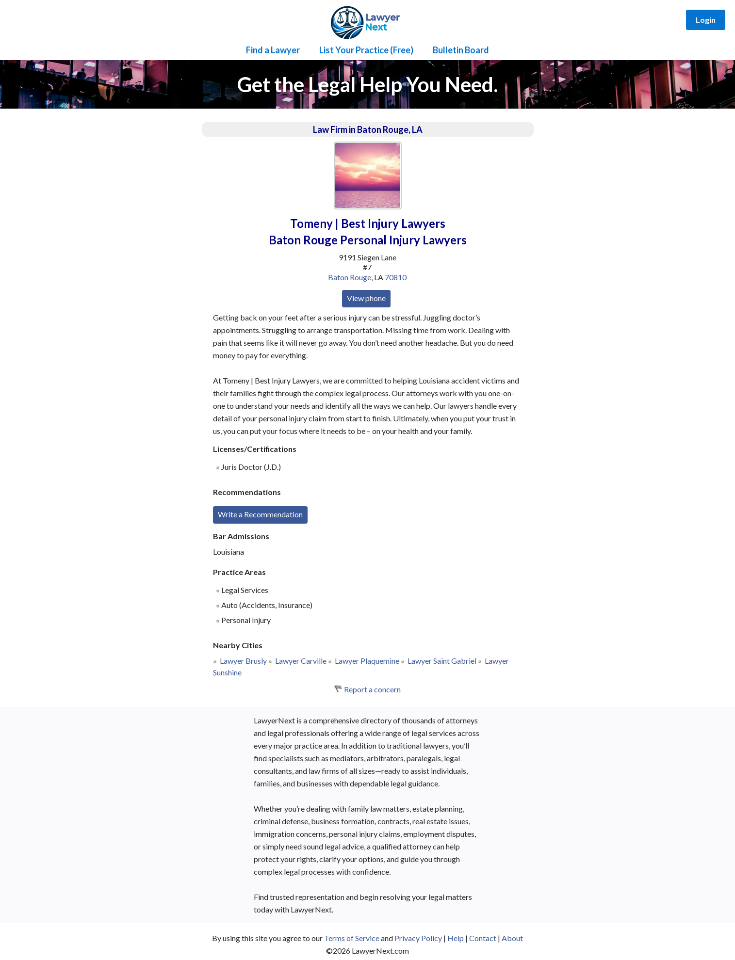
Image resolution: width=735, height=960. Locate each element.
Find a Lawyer (273, 50)
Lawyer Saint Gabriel (442, 660)
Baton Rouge (349, 277)
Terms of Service (351, 938)
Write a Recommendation (260, 514)
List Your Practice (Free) (366, 50)
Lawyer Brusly (243, 660)
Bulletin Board (461, 50)
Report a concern (372, 689)
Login (706, 19)
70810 (396, 277)
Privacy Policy (418, 938)
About (512, 938)
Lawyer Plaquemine (367, 660)
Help (455, 938)
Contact (482, 938)
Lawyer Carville (301, 660)
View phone (366, 298)
